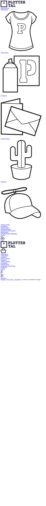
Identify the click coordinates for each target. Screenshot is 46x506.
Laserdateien (17, 279)
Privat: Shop (10, 279)
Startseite (3, 279)
